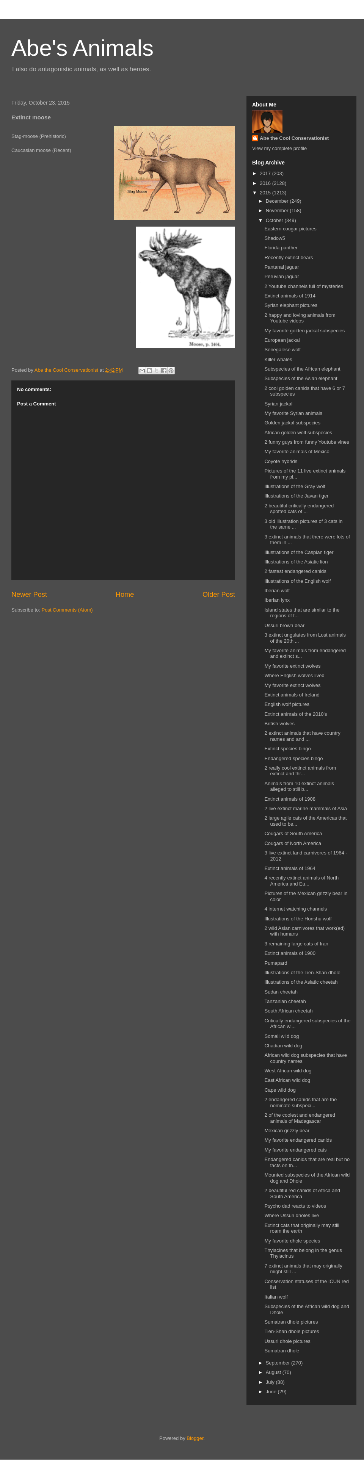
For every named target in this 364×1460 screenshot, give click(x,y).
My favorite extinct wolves (292, 666)
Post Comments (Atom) (67, 610)
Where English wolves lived (294, 675)
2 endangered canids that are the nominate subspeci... (300, 1102)
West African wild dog (287, 1070)
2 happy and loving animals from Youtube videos (299, 318)
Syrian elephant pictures (290, 305)
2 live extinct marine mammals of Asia (305, 808)
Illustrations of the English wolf (297, 581)
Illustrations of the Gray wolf (294, 486)
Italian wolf (275, 1297)
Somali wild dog (281, 1036)
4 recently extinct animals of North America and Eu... (301, 881)
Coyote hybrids (280, 461)
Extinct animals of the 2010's (295, 714)
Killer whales (278, 359)
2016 (266, 183)
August (274, 1372)
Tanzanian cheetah (285, 1001)
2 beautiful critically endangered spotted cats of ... (299, 509)
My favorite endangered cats (295, 1150)
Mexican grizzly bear (286, 1130)
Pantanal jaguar (281, 267)
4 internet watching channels (295, 909)
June (272, 1391)
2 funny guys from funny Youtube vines (306, 442)
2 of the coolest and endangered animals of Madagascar (299, 1118)
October (275, 220)
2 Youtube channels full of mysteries (303, 286)
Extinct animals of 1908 (289, 799)
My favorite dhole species (292, 1241)
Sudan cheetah (280, 992)
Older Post (218, 594)
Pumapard (275, 963)
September (278, 1363)
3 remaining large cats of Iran (296, 944)
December (278, 201)
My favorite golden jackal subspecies (304, 330)
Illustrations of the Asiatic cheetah (300, 982)
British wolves (279, 723)
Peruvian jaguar (281, 276)
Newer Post (29, 594)
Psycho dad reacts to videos (295, 1206)
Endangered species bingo (293, 758)
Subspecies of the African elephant (302, 369)
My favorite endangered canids (298, 1140)
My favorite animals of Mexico (296, 451)
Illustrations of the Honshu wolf (297, 919)
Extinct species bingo (287, 748)
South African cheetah (288, 1011)
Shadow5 (274, 238)
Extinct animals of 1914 (289, 296)
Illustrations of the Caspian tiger (298, 552)
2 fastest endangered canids (295, 571)
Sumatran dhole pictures (291, 1322)
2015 (266, 193)
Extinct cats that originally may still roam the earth (301, 1228)
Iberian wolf (276, 590)
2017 (266, 173)
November (278, 210)
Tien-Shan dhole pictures (291, 1331)
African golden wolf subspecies (298, 432)
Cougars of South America (293, 833)
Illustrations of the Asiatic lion (296, 562)
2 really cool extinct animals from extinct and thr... (300, 771)
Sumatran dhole (281, 1351)
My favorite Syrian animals (293, 413)
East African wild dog (287, 1080)
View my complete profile (279, 148)
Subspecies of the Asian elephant (300, 378)
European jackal (282, 340)
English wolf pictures (286, 704)
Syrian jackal (278, 404)
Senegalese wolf (282, 349)
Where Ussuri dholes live (291, 1215)
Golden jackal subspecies (292, 423)
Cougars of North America (292, 843)
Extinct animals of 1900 (289, 953)
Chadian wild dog (283, 1045)
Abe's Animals (82, 48)
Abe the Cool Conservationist (294, 138)
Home (125, 594)
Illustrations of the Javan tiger (296, 496)
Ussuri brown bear (284, 625)
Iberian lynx (276, 600)
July (271, 1382)
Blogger (195, 1438)
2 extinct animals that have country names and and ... (302, 736)
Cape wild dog (279, 1090)
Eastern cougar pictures (290, 229)
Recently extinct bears (288, 257)
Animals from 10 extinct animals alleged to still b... (299, 786)
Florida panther (280, 247)
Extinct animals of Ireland (291, 695)
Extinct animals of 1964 (289, 868)
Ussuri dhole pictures (287, 1341)
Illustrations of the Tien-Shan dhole (302, 972)
